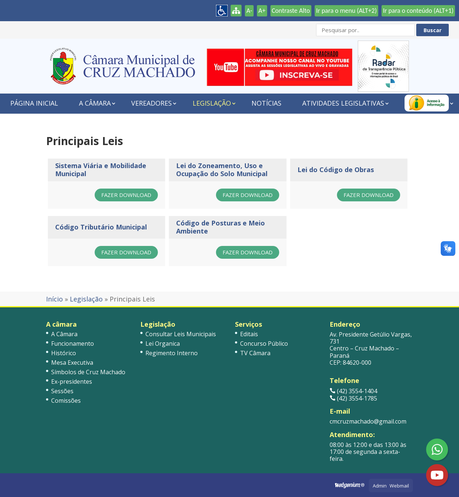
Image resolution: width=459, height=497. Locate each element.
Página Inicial (34, 103)
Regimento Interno (171, 353)
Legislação (212, 103)
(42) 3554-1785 (353, 398)
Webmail (399, 485)
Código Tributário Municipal (101, 227)
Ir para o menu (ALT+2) (346, 11)
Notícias (266, 103)
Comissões (66, 401)
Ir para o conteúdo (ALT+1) (418, 11)
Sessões (62, 391)
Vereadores (151, 103)
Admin (380, 485)
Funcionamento (72, 343)
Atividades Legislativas (343, 103)
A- (249, 11)
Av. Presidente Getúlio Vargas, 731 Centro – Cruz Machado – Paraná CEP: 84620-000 (371, 348)
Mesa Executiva (72, 362)
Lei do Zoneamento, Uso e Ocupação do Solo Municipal (222, 169)
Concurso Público (264, 343)
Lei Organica (162, 343)
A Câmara (95, 103)
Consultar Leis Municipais (180, 334)
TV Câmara (255, 353)
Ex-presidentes (71, 382)
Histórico (63, 353)
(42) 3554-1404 (353, 391)
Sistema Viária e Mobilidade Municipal (100, 169)
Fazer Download (126, 194)
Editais (249, 334)
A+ (261, 11)
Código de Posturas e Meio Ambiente (220, 227)
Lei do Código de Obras (335, 169)
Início (54, 299)
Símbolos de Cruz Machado (88, 372)
